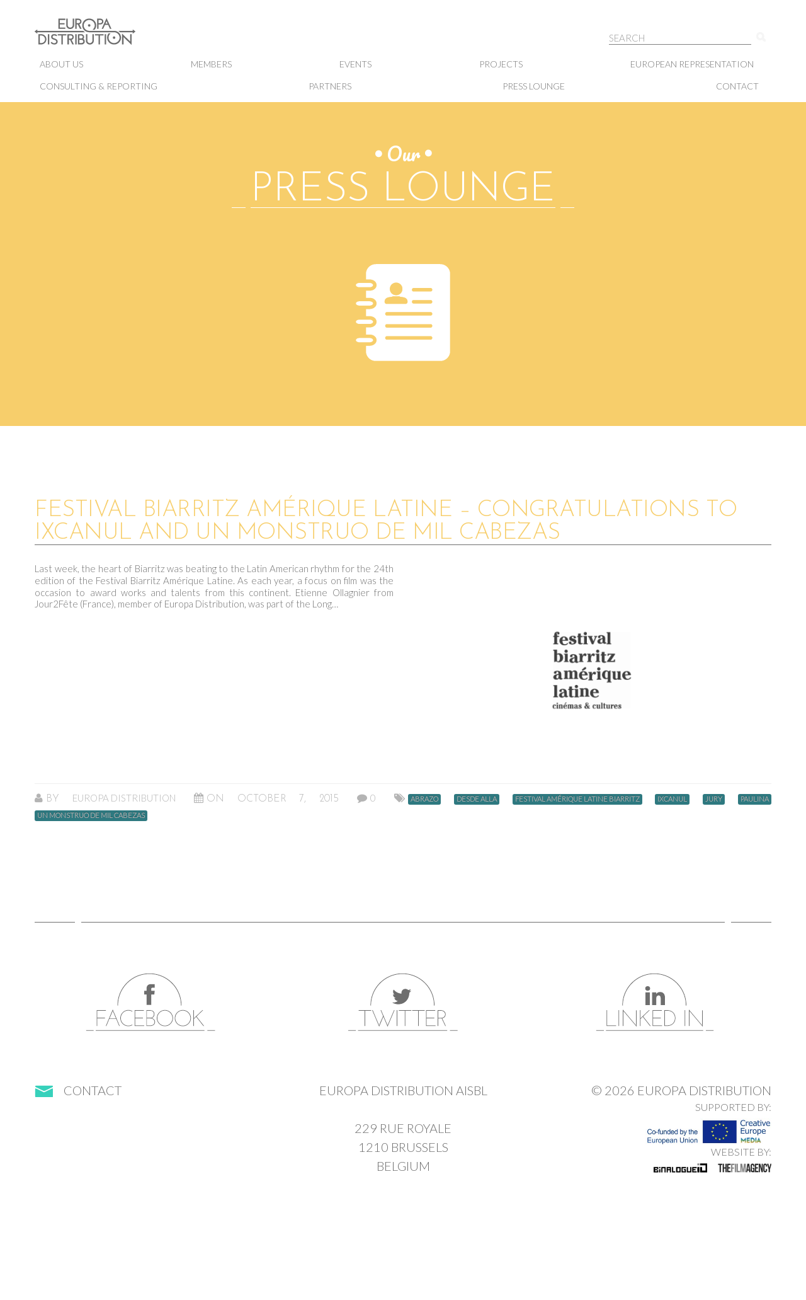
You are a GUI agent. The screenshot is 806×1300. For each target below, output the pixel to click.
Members (211, 64)
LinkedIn (655, 1002)
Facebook (151, 1002)
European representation (692, 64)
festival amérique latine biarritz (577, 799)
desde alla (477, 799)
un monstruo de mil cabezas (91, 815)
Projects (501, 64)
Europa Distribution (98, 38)
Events (355, 64)
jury (713, 799)
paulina (755, 799)
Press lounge (533, 86)
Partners (330, 86)
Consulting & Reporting (98, 86)
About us (61, 64)
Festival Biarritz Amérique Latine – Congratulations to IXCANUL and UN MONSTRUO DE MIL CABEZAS (386, 521)
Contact (737, 86)
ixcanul (672, 799)
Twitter (403, 1002)
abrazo (424, 799)
